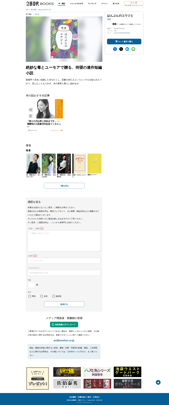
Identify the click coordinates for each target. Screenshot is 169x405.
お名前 (30, 256)
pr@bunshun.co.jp (64, 340)
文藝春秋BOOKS (40, 3)
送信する (64, 304)
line (133, 49)
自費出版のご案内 (84, 397)
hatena (127, 49)
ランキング (92, 3)
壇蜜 (109, 19)
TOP (27, 9)
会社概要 (72, 397)
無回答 (58, 296)
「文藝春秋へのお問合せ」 (76, 351)
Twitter (121, 49)
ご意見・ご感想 (33, 228)
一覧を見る (64, 186)
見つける (116, 3)
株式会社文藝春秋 (71, 400)
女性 (46, 296)
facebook (115, 49)
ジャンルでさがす (76, 3)
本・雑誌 (61, 3)
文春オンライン (82, 400)
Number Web (91, 400)
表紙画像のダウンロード (65, 324)
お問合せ (96, 397)
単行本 (37, 14)
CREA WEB (99, 400)
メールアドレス (33, 268)
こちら (53, 222)
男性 (34, 296)
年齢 (29, 280)
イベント (104, 3)
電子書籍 (33, 9)
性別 (29, 292)
